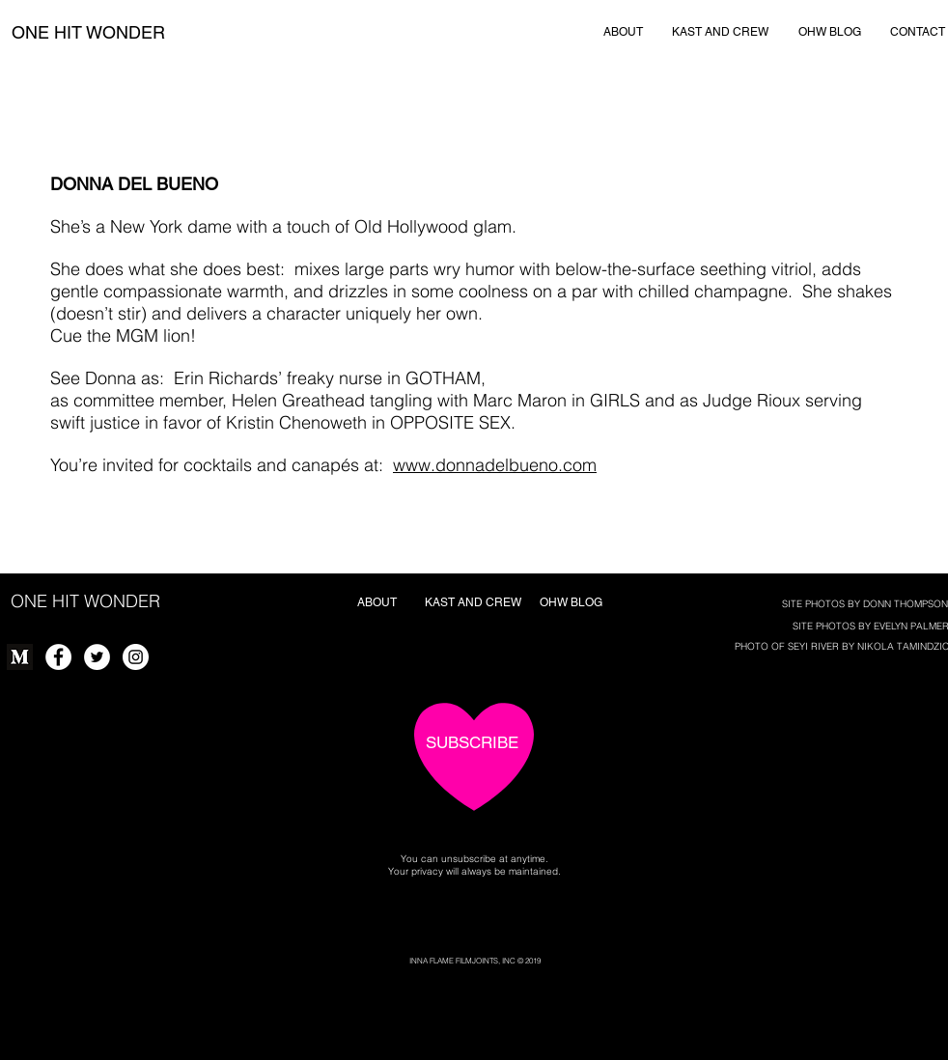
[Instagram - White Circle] (136, 657)
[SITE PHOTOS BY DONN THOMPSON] (865, 604)
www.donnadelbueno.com (495, 465)
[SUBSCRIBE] (472, 743)
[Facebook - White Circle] (58, 657)
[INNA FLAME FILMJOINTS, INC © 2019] (474, 961)
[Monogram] (20, 657)
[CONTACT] (917, 31)
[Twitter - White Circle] (97, 657)
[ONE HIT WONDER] (88, 32)
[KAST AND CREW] (720, 31)
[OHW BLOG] (829, 31)
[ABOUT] (623, 31)
